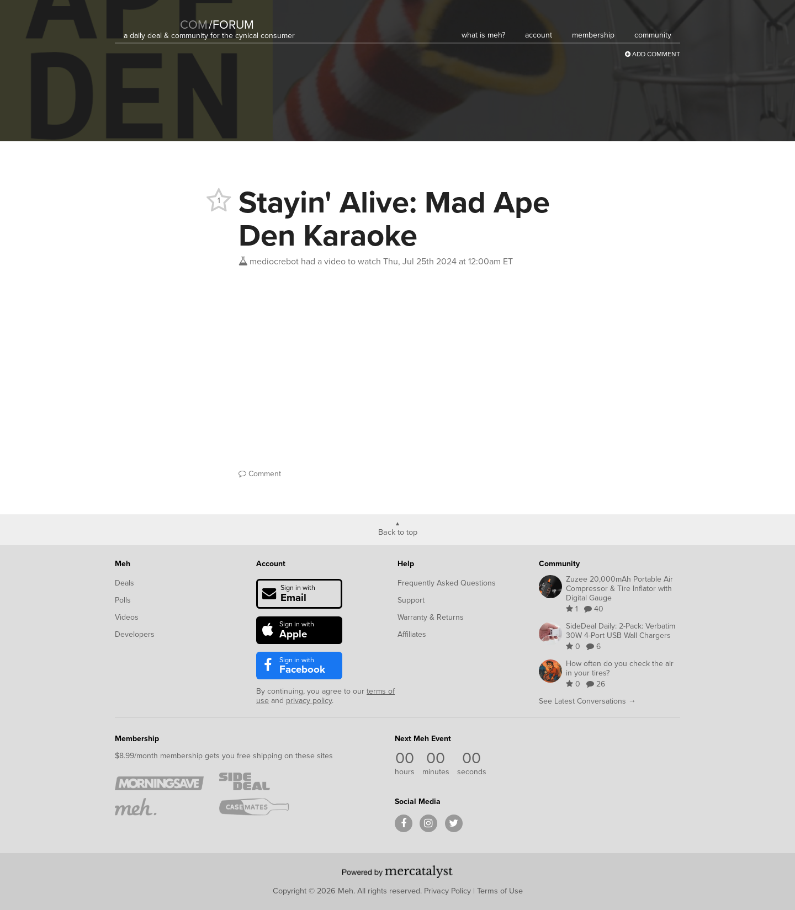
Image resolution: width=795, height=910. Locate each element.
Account (270, 564)
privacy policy (309, 700)
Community (559, 564)
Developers (135, 634)
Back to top (397, 531)
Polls (123, 600)
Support (411, 600)
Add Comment (652, 54)
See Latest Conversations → (587, 701)
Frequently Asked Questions (447, 583)
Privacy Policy (447, 891)
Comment (260, 474)
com (194, 24)
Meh (122, 564)
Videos (127, 617)
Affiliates (412, 634)
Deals (124, 583)
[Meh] (151, 17)
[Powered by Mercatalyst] (397, 871)
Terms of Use (500, 891)
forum (231, 24)
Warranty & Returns (431, 617)
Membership (137, 738)
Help (406, 564)
